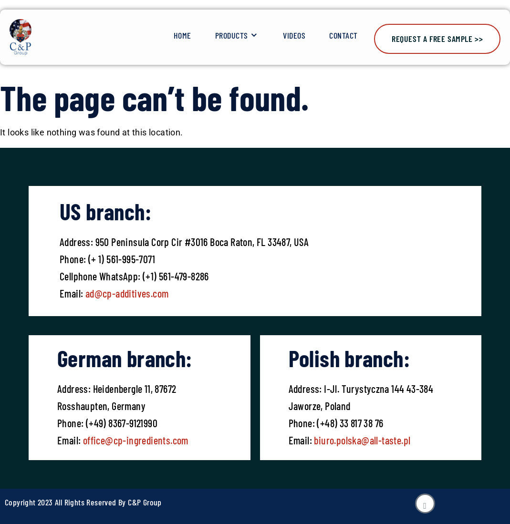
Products (237, 35)
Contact (343, 35)
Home (182, 35)
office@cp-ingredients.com (134, 440)
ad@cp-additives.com (127, 293)
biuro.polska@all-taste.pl (362, 440)
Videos (294, 35)
